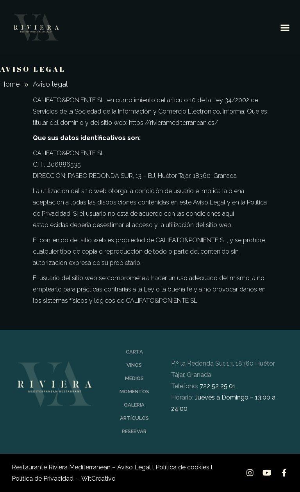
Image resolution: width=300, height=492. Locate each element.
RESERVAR (134, 431)
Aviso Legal (134, 467)
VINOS (134, 365)
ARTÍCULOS (134, 418)
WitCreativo (98, 478)
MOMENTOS (134, 391)
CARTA (134, 352)
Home (10, 84)
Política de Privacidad (43, 478)
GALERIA (134, 405)
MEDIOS (134, 378)
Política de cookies (182, 467)
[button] (284, 27)
